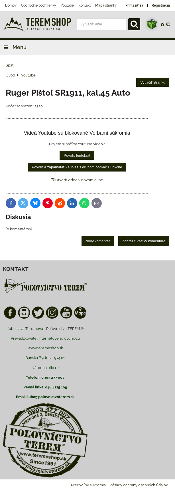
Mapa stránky (106, 5)
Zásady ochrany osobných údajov (139, 485)
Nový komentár (98, 241)
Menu (13, 47)
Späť (9, 65)
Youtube (67, 5)
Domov (11, 5)
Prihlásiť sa (134, 5)
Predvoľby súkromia (88, 485)
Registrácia (161, 5)
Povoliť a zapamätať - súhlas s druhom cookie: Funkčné (77, 167)
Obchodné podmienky (38, 5)
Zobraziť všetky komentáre (143, 241)
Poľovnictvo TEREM (63, 328)
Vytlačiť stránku (152, 82)
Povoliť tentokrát (77, 155)
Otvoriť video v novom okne (77, 180)
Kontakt (84, 5)
